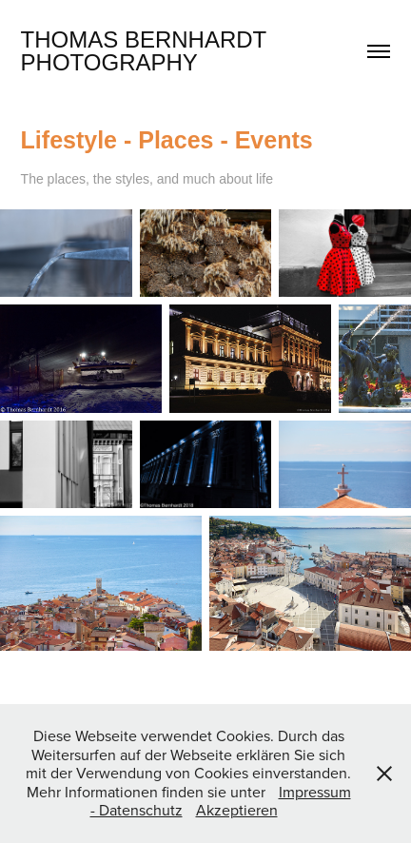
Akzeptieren (237, 809)
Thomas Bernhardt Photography (147, 51)
